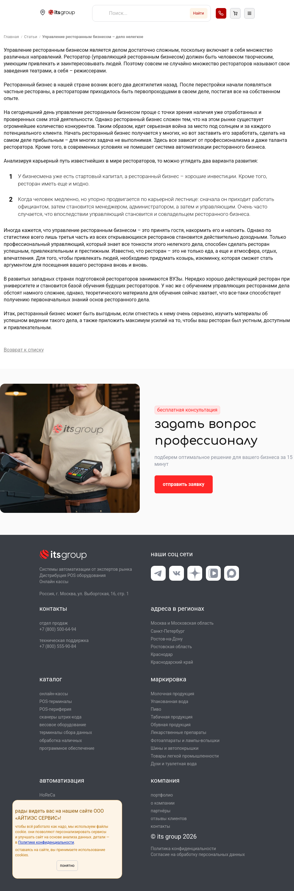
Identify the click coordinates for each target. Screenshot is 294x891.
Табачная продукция (172, 716)
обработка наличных (61, 740)
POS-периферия (55, 709)
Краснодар (162, 654)
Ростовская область (171, 646)
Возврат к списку (24, 350)
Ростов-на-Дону (167, 638)
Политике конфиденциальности (46, 842)
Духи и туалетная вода (174, 763)
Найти (198, 13)
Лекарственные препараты (179, 732)
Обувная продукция (171, 724)
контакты (160, 826)
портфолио (162, 795)
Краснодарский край (172, 662)
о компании (163, 803)
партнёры (161, 810)
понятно (67, 865)
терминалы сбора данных (66, 732)
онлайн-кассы (54, 693)
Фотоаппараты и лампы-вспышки (185, 740)
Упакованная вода (169, 701)
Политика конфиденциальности (183, 848)
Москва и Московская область (182, 623)
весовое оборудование (63, 724)
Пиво (156, 709)
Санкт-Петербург (168, 631)
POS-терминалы (56, 701)
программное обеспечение (67, 748)
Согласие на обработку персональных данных (198, 854)
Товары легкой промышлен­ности (185, 755)
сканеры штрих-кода (61, 716)
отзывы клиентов (169, 818)
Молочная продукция (172, 693)
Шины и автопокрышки (175, 748)
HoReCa (47, 795)
